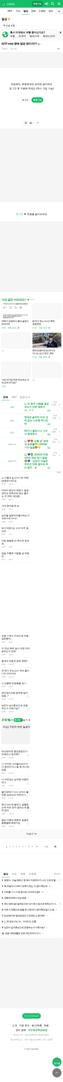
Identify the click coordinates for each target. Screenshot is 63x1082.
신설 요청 (9, 25)
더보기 (25, 720)
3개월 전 (5, 49)
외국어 (22, 36)
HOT (10, 11)
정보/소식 (25, 397)
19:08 (57, 874)
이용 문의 (24, 1025)
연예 (33, 11)
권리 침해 (21, 1030)
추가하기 (18, 720)
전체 (5, 397)
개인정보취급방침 (37, 1030)
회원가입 (37, 4)
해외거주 (34, 36)
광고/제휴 (37, 1025)
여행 (12, 36)
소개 (14, 1025)
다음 (46, 847)
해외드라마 (49, 36)
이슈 (18, 11)
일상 (25, 11)
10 (37, 847)
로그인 (25, 100)
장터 (50, 11)
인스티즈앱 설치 (31, 1016)
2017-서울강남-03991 (32, 1039)
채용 (46, 1025)
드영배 (42, 11)
